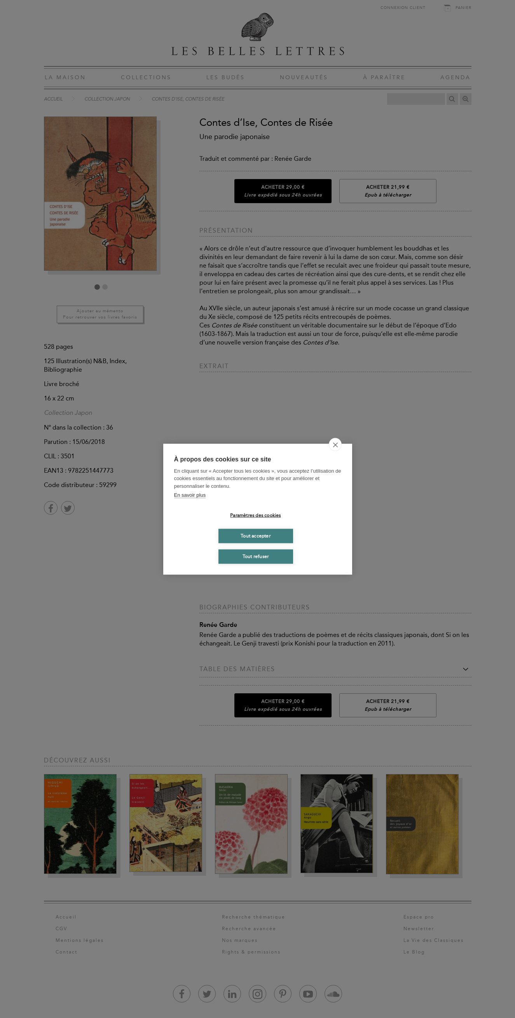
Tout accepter (256, 536)
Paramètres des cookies (255, 515)
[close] (335, 444)
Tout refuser (256, 556)
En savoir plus (190, 495)
